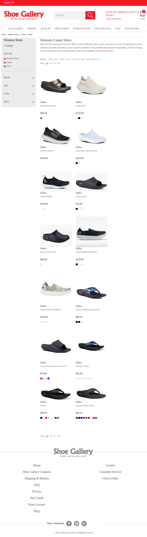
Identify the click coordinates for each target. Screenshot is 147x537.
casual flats (121, 47)
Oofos (30, 34)
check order (110, 478)
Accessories (15, 28)
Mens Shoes (62, 28)
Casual (23, 34)
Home (4, 34)
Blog (37, 511)
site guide (36, 498)
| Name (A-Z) (53, 59)
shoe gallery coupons (37, 471)
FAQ (37, 484)
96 (54, 63)
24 (47, 63)
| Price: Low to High (77, 59)
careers (110, 465)
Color (19, 93)
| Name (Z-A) (64, 59)
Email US (9, 2)
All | (58, 63)
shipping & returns (36, 478)
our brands (132, 28)
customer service (110, 471)
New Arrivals (103, 28)
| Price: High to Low (93, 59)
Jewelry (46, 28)
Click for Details (113, 18)
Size (19, 85)
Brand (19, 77)
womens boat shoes (104, 47)
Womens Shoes (13, 34)
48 (51, 63)
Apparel (32, 28)
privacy (37, 491)
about (37, 465)
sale (118, 28)
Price (19, 101)
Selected (8, 53)
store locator (36, 504)
